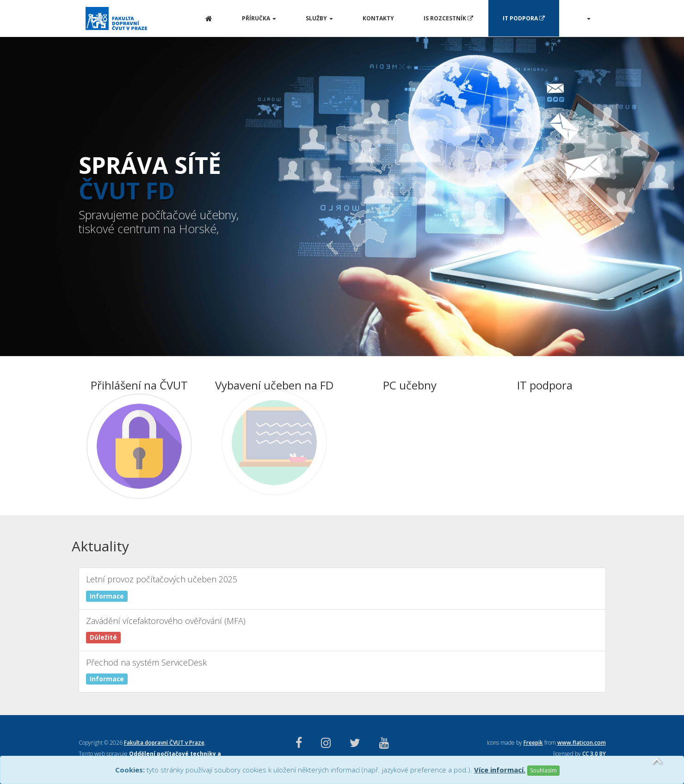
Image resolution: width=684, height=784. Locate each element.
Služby (319, 18)
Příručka (259, 18)
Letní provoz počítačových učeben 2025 (342, 587)
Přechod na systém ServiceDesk (342, 670)
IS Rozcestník (448, 18)
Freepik (533, 743)
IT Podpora (524, 18)
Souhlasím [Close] (543, 770)
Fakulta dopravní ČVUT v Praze (164, 743)
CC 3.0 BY (594, 754)
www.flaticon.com (581, 743)
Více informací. (499, 769)
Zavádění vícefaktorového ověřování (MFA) (342, 628)
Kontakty (378, 18)
